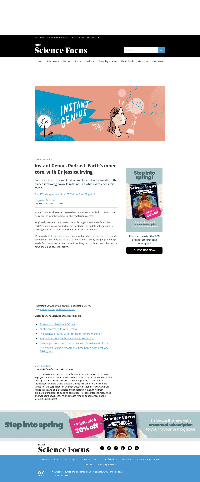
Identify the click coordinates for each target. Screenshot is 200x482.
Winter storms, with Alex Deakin (58, 329)
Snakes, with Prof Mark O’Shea (57, 324)
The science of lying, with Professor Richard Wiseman (71, 333)
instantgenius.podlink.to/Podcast (57, 309)
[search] (161, 50)
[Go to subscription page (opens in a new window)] (144, 231)
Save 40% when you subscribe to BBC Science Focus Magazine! (65, 194)
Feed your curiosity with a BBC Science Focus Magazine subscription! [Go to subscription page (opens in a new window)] (144, 240)
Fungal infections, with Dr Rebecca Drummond (67, 338)
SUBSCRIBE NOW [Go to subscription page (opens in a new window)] (144, 250)
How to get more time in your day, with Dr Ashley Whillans (74, 343)
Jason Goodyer (42, 365)
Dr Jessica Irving (56, 236)
